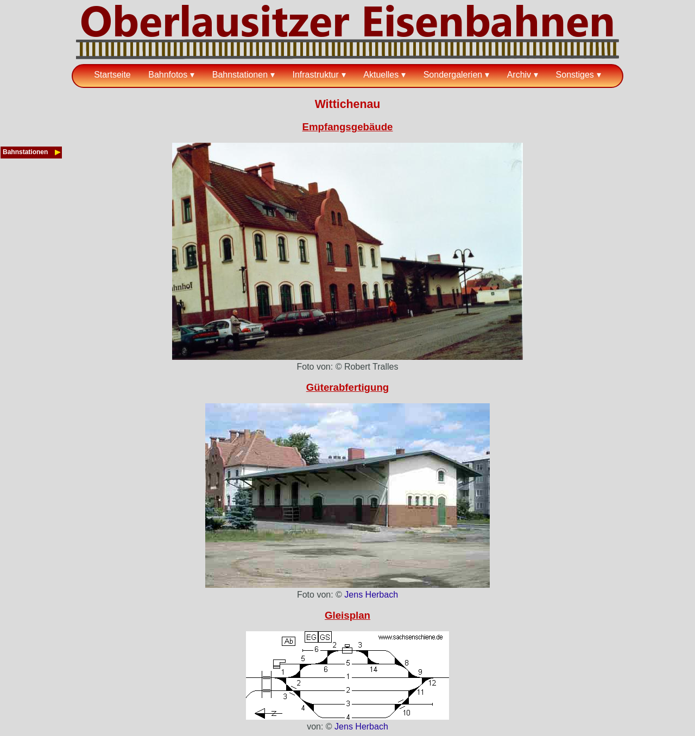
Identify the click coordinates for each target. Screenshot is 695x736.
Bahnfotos (167, 74)
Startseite (112, 74)
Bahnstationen (240, 74)
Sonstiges (575, 74)
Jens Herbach (371, 594)
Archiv (519, 74)
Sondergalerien (453, 74)
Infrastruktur (315, 74)
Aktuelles (381, 74)
